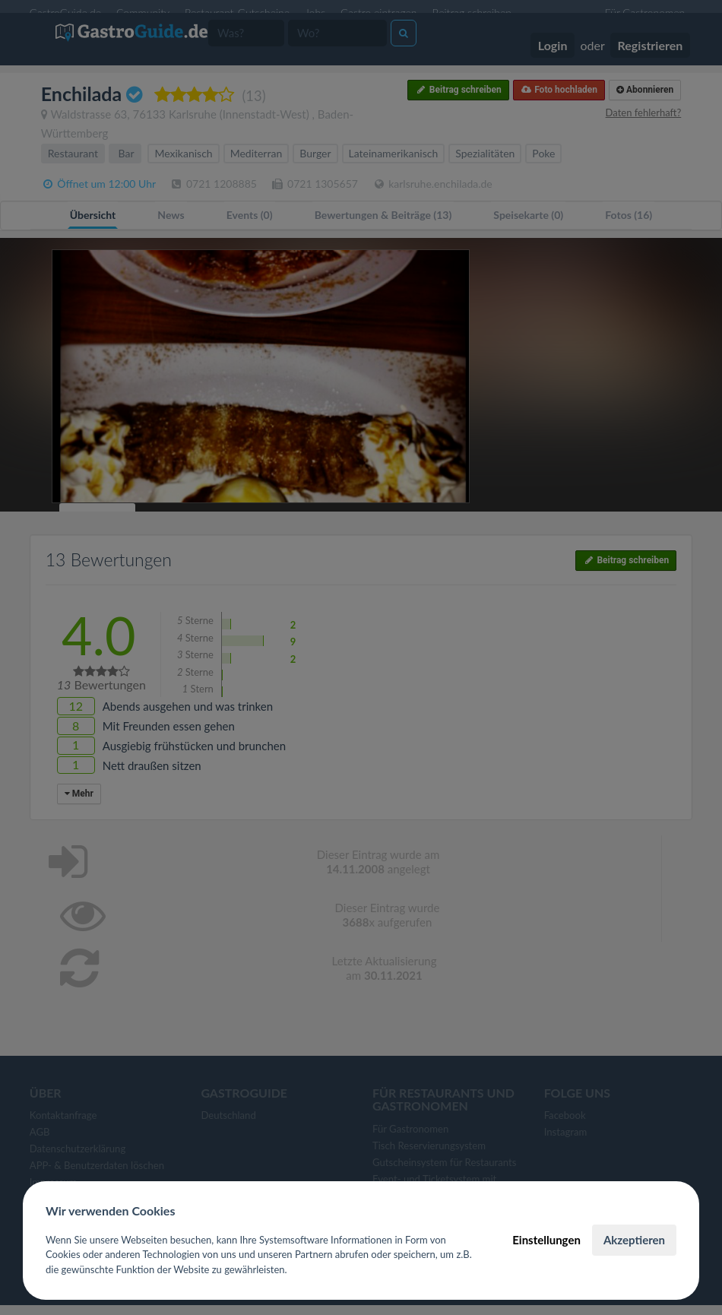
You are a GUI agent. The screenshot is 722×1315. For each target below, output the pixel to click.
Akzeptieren (634, 1240)
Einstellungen (546, 1240)
